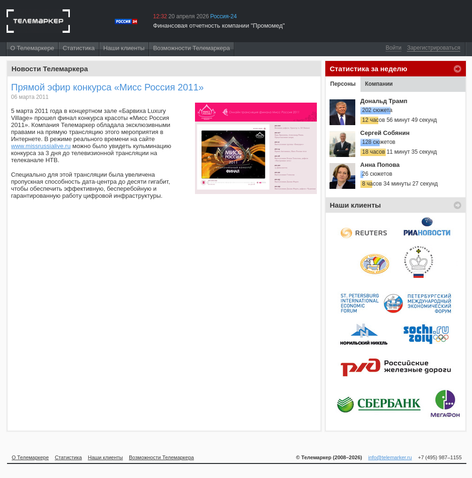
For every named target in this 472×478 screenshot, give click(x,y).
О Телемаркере (32, 48)
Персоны (343, 84)
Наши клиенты (123, 48)
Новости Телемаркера (50, 69)
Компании (379, 84)
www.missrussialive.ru (41, 145)
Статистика (79, 48)
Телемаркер (38, 21)
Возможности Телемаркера (191, 48)
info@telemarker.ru (390, 457)
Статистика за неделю (368, 69)
